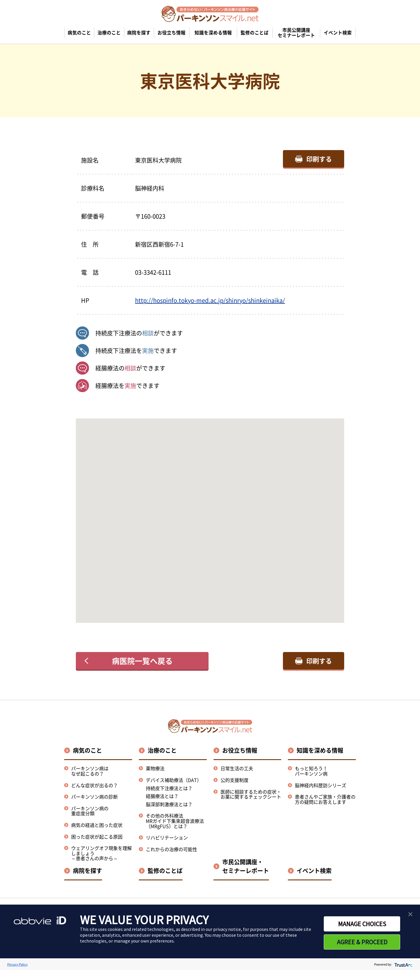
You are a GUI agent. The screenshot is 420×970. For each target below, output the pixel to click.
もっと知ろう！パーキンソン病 (311, 771)
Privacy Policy (17, 964)
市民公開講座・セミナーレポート (245, 866)
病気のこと (87, 750)
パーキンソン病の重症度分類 (89, 811)
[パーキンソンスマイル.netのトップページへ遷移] (210, 13)
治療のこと (162, 750)
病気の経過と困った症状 (97, 824)
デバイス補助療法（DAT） (174, 780)
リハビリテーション (167, 837)
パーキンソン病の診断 (94, 796)
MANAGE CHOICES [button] (362, 924)
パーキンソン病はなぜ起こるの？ (89, 771)
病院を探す (87, 870)
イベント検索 (314, 870)
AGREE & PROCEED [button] (362, 942)
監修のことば (165, 870)
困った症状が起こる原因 (97, 836)
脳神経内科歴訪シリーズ (320, 785)
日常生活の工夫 (236, 768)
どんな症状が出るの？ (94, 785)
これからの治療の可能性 (171, 849)
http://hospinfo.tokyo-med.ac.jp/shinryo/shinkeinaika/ (210, 300)
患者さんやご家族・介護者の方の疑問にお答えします (325, 799)
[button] (210, 515)
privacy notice (227, 929)
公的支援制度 (234, 779)
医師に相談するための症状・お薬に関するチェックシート (250, 794)
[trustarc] (403, 964)
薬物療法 (155, 768)
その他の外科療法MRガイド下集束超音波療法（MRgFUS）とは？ (175, 820)
